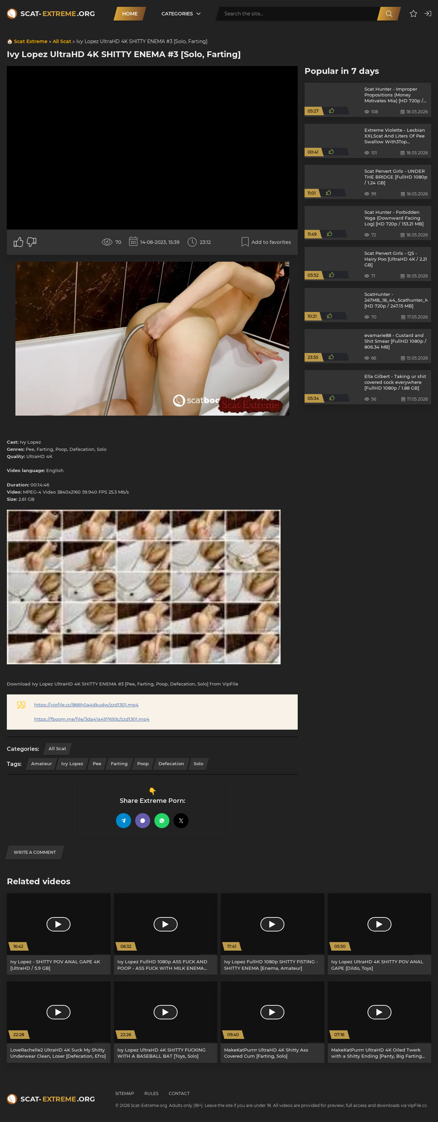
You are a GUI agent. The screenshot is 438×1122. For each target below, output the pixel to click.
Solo (198, 763)
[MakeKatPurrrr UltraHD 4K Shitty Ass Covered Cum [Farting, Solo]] (272, 1022)
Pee (97, 763)
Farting (119, 763)
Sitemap (124, 1093)
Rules (151, 1093)
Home (130, 14)
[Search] (389, 14)
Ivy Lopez (72, 763)
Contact (179, 1093)
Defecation (171, 763)
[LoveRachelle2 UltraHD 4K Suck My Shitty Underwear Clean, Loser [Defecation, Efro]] (59, 1022)
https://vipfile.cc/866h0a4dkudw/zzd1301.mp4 (86, 704)
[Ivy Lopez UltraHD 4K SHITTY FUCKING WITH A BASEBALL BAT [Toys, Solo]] (166, 1022)
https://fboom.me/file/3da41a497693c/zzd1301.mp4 (92, 719)
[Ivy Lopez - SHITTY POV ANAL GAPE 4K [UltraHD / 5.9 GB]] (59, 934)
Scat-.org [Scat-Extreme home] (58, 14)
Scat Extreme (31, 41)
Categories (177, 14)
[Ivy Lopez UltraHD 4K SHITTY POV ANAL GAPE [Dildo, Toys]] (379, 934)
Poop (143, 763)
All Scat (62, 41)
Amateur (41, 763)
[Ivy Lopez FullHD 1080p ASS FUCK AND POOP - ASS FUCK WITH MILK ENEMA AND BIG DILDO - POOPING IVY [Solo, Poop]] (166, 934)
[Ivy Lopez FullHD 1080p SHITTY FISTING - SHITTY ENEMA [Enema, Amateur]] (272, 934)
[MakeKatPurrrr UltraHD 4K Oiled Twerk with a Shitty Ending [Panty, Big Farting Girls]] (379, 1022)
